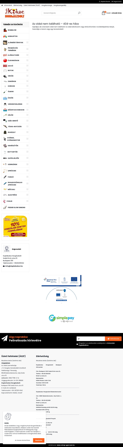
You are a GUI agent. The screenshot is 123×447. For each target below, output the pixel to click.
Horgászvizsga (47, 5)
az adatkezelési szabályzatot (96, 343)
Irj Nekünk (13, 388)
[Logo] (14, 13)
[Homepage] (2, 5)
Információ (8, 5)
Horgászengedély (60, 5)
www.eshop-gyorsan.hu (66, 445)
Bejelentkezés (105, 1)
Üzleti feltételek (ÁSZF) (32, 5)
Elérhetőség (18, 5)
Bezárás (38, 440)
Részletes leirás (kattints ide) (46, 361)
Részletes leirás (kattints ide (11, 361)
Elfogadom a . (97, 344)
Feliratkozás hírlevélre (25, 340)
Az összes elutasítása (22, 440)
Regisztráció (117, 1)
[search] (79, 14)
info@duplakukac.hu (14, 266)
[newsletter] (113, 339)
